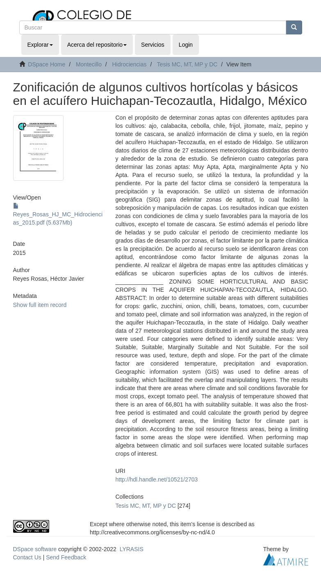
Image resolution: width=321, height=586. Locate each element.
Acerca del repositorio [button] (97, 44)
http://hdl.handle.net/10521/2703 (157, 479)
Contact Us (27, 557)
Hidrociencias (129, 64)
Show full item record (40, 305)
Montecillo (89, 64)
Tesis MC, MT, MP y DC (187, 64)
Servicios (152, 44)
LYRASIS (131, 549)
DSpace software (35, 549)
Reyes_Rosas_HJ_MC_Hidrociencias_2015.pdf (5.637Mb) (58, 214)
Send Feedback (66, 557)
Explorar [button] (40, 44)
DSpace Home (46, 64)
